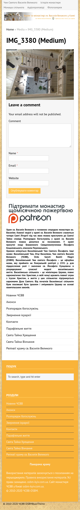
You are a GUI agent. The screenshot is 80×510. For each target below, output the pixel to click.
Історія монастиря (51, 2)
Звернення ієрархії (18, 315)
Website (14, 178)
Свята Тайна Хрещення (21, 335)
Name (13, 153)
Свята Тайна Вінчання (20, 342)
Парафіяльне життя (18, 328)
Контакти (12, 322)
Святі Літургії (21, 235)
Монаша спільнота (14, 7)
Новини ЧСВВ (15, 295)
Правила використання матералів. (46, 477)
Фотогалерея (55, 7)
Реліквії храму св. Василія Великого (29, 348)
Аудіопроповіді (35, 7)
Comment (15, 121)
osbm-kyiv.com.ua (37, 482)
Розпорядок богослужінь (22, 308)
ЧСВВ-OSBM (30, 491)
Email (12, 165)
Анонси (11, 302)
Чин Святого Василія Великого (20, 2)
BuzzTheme (38, 503)
